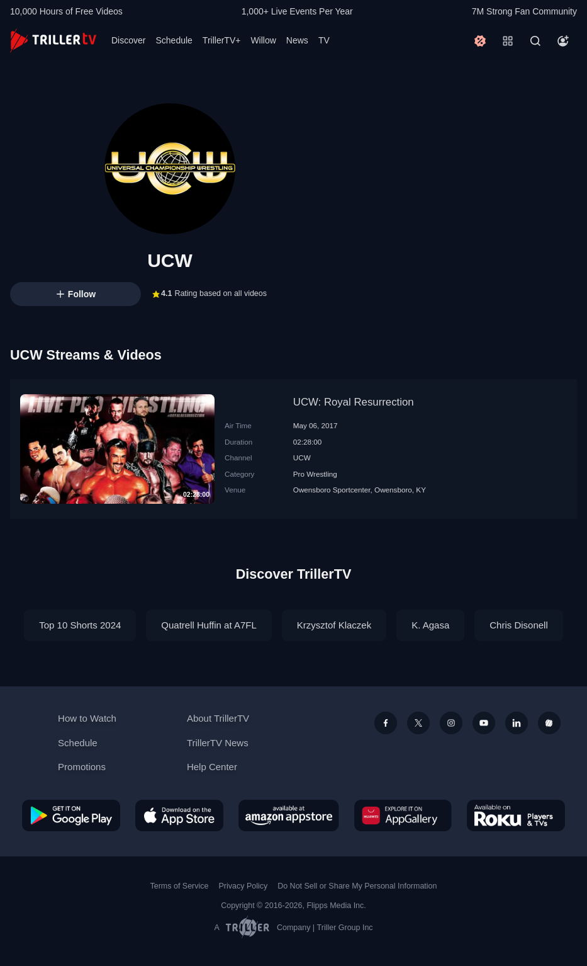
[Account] (563, 41)
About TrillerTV (218, 718)
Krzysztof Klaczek (334, 625)
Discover (128, 40)
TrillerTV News (218, 742)
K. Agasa (430, 625)
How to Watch (87, 718)
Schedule (173, 40)
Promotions (82, 766)
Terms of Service (179, 886)
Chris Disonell (518, 625)
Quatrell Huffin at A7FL (208, 625)
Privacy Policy (242, 886)
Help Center (212, 766)
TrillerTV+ (222, 40)
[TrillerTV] (53, 40)
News (297, 40)
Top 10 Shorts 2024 (80, 625)
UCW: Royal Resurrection (353, 402)
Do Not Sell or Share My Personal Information (357, 886)
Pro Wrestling (315, 474)
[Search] (535, 41)
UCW (302, 457)
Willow (263, 40)
